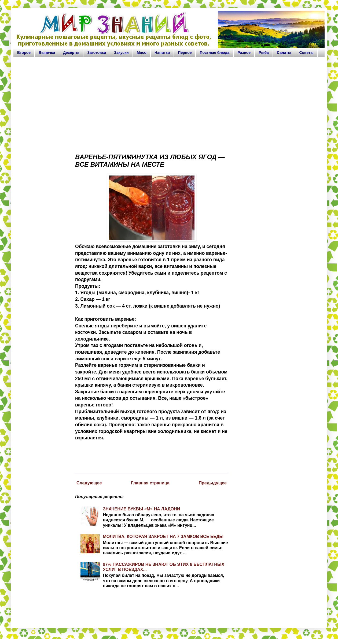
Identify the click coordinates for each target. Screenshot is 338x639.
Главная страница (150, 483)
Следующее (89, 483)
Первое (185, 52)
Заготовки (96, 52)
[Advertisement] (169, 102)
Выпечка (47, 52)
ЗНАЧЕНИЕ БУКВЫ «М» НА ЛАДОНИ (141, 509)
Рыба (264, 52)
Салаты (284, 52)
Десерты (71, 52)
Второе (24, 52)
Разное (244, 52)
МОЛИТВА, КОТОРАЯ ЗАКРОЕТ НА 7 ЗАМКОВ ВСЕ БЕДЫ (163, 536)
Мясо (141, 52)
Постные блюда (214, 52)
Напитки (162, 52)
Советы (306, 52)
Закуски (121, 52)
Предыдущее (213, 483)
